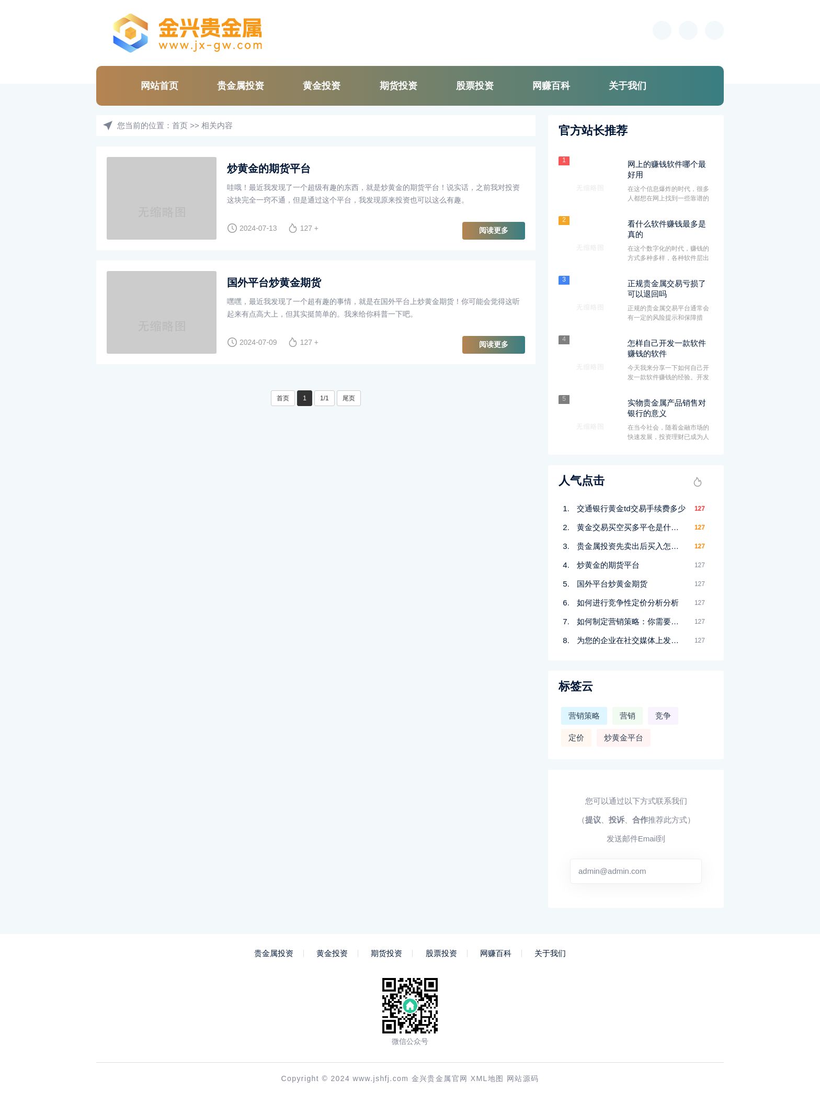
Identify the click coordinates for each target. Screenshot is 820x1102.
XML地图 (487, 1078)
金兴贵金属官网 (440, 1078)
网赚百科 (551, 86)
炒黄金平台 (623, 737)
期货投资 (398, 86)
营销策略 (584, 715)
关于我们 (627, 86)
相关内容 (217, 125)
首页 (180, 125)
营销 (627, 715)
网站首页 (159, 86)
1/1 (324, 398)
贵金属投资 (240, 86)
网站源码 (523, 1078)
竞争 (663, 715)
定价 (576, 737)
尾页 (349, 398)
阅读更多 (493, 230)
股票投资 (475, 86)
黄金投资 (321, 86)
